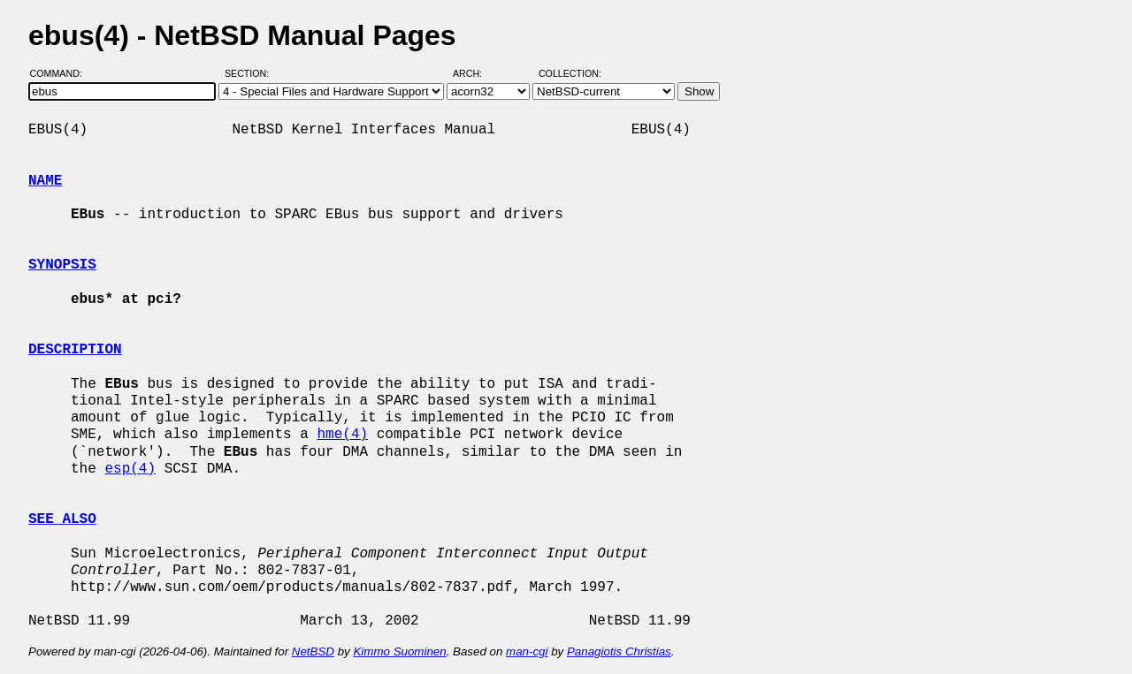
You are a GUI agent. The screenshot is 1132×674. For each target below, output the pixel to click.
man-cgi (526, 651)
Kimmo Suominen (399, 651)
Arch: (475, 73)
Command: (61, 73)
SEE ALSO (62, 519)
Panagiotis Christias (619, 651)
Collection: (570, 73)
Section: (251, 73)
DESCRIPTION (75, 350)
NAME (45, 181)
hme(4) (342, 434)
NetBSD (313, 651)
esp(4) (130, 469)
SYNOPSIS (62, 265)
